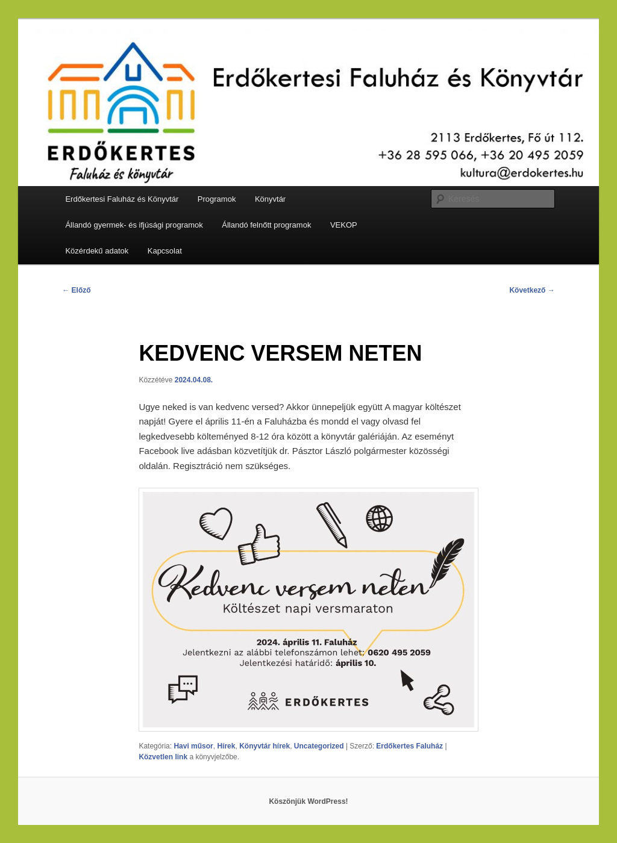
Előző (76, 290)
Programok (217, 199)
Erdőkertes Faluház (409, 746)
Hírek (226, 746)
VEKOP (343, 224)
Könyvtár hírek (264, 746)
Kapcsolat (165, 250)
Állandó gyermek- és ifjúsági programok (133, 224)
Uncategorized (319, 746)
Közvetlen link (164, 757)
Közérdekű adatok (96, 250)
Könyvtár (270, 199)
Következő (531, 290)
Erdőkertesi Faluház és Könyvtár (121, 199)
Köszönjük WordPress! (308, 801)
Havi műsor (193, 746)
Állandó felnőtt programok (266, 224)
